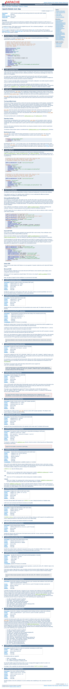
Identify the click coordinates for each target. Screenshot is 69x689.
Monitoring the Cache (9, 132)
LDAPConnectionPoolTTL (12, 311)
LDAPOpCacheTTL (45, 129)
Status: (3, 14)
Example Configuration (11, 36)
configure (6, 27)
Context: (6, 286)
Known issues (58, 44)
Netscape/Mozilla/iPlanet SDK (11, 198)
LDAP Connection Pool (11, 69)
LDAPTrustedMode (34, 153)
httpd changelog (59, 43)
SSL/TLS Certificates (11, 190)
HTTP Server (8, 6)
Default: (6, 285)
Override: (6, 437)
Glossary (56, 2)
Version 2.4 (21, 6)
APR (33, 30)
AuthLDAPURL (7, 361)
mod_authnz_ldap (19, 39)
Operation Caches (8, 118)
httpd (46, 144)
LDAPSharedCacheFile (11, 523)
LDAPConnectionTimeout (12, 344)
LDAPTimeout (9, 552)
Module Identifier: (6, 16)
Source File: (5, 17)
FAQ (53, 2)
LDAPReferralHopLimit (26, 86)
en (51, 10)
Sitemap (60, 2)
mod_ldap (28, 38)
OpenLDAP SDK (5, 31)
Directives (50, 2)
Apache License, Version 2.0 (15, 686)
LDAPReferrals (14, 86)
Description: (5, 13)
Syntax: (6, 283)
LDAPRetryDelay (10, 505)
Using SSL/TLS (9, 150)
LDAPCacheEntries (29, 116)
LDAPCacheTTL (39, 116)
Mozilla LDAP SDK (19, 31)
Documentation (15, 6)
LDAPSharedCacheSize (11, 537)
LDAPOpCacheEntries (34, 129)
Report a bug (65, 2)
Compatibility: (7, 322)
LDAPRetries (8, 488)
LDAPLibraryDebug (10, 372)
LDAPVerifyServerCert (11, 669)
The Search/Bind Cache (10, 101)
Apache (3, 6)
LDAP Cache (8, 89)
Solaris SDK (7, 263)
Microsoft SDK (7, 269)
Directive (18, 280)
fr (53, 10)
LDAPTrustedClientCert (22, 153)
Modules (45, 2)
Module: (6, 289)
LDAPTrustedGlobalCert (10, 153)
